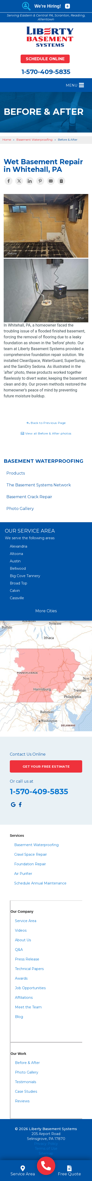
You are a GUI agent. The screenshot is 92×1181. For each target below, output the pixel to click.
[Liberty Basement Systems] (46, 36)
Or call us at (21, 781)
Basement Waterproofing (43, 461)
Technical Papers (29, 969)
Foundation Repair (30, 864)
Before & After (27, 1063)
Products (15, 473)
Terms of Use (46, 1148)
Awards (21, 978)
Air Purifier (23, 873)
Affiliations (24, 997)
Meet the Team (28, 1007)
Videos (20, 930)
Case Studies (26, 1091)
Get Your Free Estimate (46, 766)
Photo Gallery (20, 508)
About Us (23, 940)
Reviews (22, 1101)
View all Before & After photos (46, 433)
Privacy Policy (46, 1143)
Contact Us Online (28, 754)
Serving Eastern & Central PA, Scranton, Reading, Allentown (46, 17)
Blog (19, 1017)
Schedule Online (45, 59)
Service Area (25, 921)
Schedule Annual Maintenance (40, 883)
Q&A (19, 949)
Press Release (27, 959)
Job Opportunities (30, 988)
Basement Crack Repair (29, 496)
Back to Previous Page (46, 423)
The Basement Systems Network (38, 485)
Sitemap (46, 1153)
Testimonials (25, 1082)
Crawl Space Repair (30, 854)
